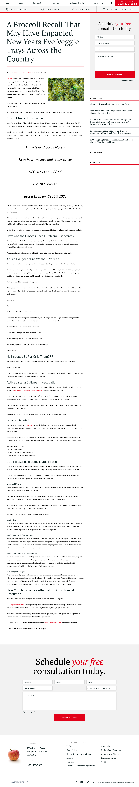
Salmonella (105, 746)
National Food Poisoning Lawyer (80, 766)
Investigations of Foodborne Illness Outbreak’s (27, 390)
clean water (56, 3)
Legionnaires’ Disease (110, 754)
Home (7, 3)
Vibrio (103, 762)
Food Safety (37, 3)
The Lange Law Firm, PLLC (16, 605)
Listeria (16, 73)
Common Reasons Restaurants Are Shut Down (110, 104)
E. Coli (69, 746)
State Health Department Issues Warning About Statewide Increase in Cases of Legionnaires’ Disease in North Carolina (110, 121)
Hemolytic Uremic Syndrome (78, 754)
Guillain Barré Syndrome (111, 750)
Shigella (70, 762)
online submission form (53, 623)
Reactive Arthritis (108, 758)
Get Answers (98, 3)
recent (10, 79)
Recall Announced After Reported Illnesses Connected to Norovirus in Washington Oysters (110, 132)
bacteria (29, 425)
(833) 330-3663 (127, 3)
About (21, 3)
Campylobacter (72, 750)
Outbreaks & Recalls (77, 3)
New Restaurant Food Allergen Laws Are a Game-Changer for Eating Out (111, 111)
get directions (31, 755)
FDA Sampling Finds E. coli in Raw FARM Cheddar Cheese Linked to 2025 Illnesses (111, 140)
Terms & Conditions (129, 782)
